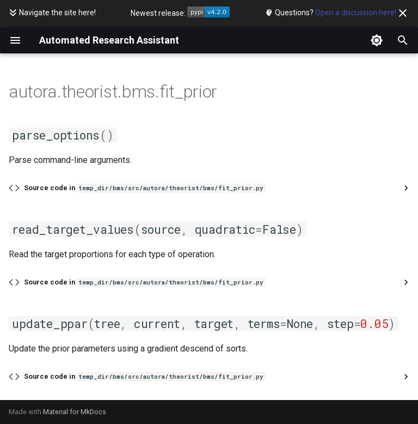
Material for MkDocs (74, 412)
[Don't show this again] (402, 13)
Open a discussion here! (355, 12)
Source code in (144, 188)
